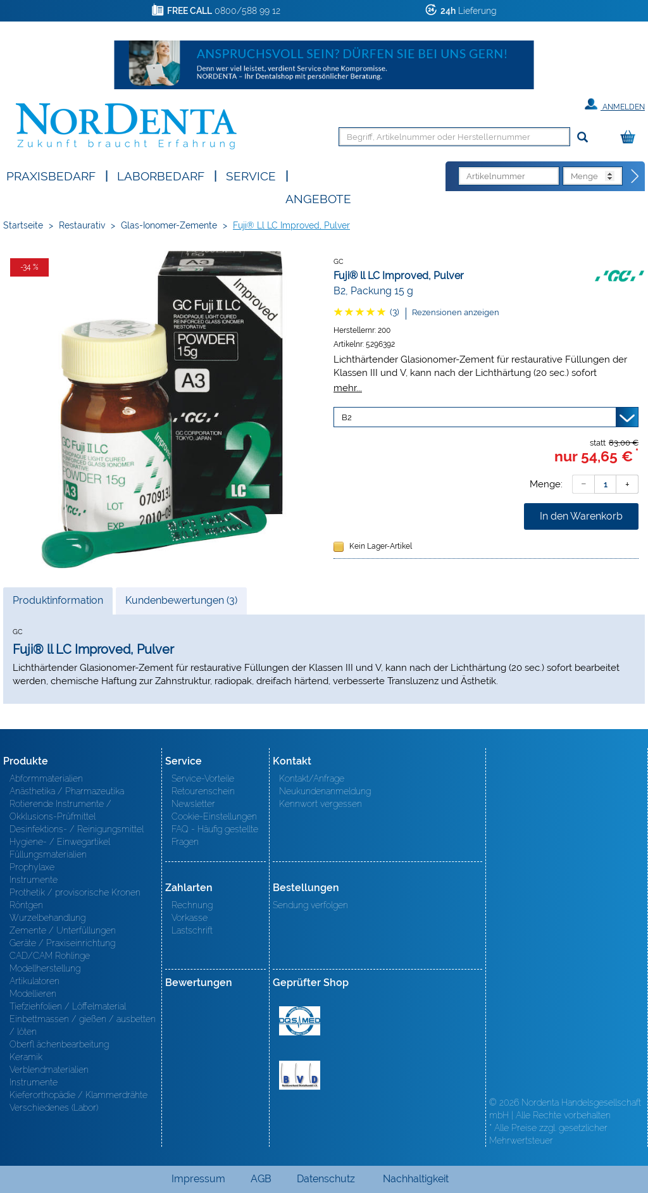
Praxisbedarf (51, 175)
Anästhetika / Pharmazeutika (66, 791)
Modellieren (32, 994)
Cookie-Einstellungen (214, 816)
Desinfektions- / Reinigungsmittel (76, 829)
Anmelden (615, 104)
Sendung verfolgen (310, 905)
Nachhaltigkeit (416, 1179)
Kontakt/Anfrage (311, 778)
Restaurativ (82, 225)
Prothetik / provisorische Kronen (74, 892)
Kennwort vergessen (320, 804)
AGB (261, 1179)
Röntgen (26, 905)
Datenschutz (326, 1179)
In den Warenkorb (581, 516)
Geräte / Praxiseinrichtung (62, 943)
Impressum (198, 1179)
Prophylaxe (31, 867)
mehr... (347, 387)
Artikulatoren (34, 981)
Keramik (25, 1057)
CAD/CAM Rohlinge (49, 956)
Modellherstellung (44, 968)
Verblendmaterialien (49, 1070)
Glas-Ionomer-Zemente (169, 225)
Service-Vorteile (202, 778)
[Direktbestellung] (635, 176)
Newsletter (193, 804)
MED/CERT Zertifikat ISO (299, 1020)
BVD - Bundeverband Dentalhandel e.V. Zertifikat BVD (299, 1075)
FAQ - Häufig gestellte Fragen (214, 835)
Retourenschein (203, 791)
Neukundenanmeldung (325, 791)
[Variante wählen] (486, 417)
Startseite (23, 225)
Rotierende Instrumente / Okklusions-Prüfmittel (60, 810)
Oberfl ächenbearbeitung (59, 1044)
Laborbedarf (160, 175)
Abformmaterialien (46, 778)
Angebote (318, 198)
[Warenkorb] (631, 137)
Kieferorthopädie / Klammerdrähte (78, 1095)
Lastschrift (192, 930)
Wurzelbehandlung (47, 918)
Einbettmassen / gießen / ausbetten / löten (82, 1025)
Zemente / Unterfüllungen (62, 930)
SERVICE (251, 175)
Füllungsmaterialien (48, 854)
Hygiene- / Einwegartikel (59, 842)
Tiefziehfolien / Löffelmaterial (67, 1006)
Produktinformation (57, 604)
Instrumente (33, 880)
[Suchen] (582, 138)
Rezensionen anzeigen (455, 312)
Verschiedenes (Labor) (53, 1107)
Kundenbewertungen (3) (181, 600)
